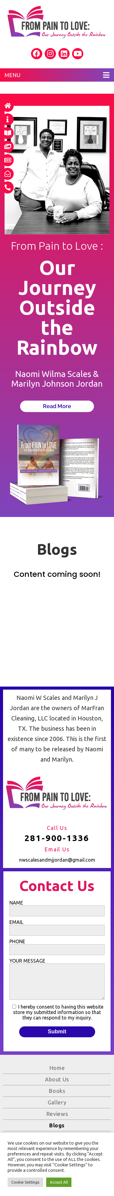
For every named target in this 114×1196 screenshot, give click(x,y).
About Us (57, 1079)
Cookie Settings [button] (25, 1182)
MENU (57, 75)
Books (57, 1091)
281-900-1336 (57, 838)
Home (57, 1068)
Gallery (57, 1102)
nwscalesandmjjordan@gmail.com (57, 860)
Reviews (57, 1114)
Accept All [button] (59, 1182)
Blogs (57, 1125)
